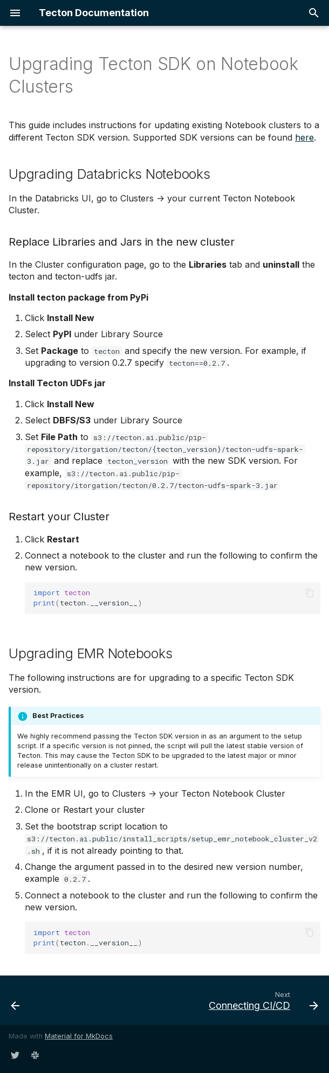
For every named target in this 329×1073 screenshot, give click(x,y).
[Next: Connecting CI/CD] (261, 1000)
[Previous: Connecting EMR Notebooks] (16, 1000)
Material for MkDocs (79, 1036)
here (304, 137)
